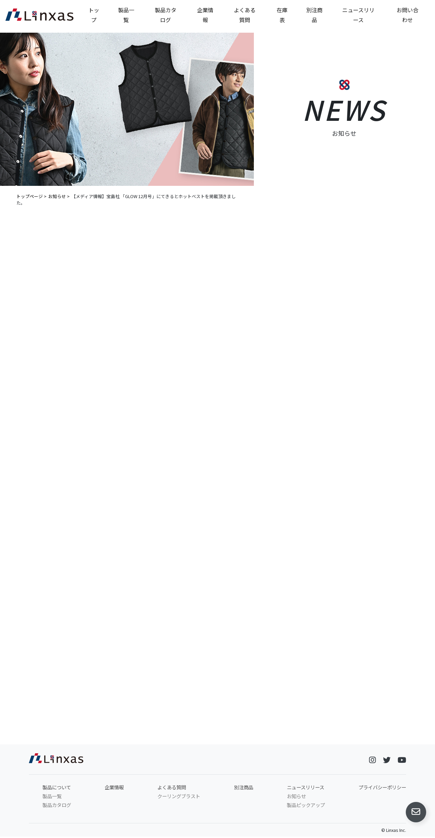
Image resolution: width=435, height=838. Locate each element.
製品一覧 (126, 15)
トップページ (29, 196)
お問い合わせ (407, 15)
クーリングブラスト (178, 797)
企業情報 (205, 15)
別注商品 (314, 15)
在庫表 (282, 15)
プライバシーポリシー (382, 788)
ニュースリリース (358, 15)
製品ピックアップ (306, 806)
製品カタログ (166, 15)
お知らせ (57, 196)
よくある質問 (245, 15)
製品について (56, 788)
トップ (93, 15)
